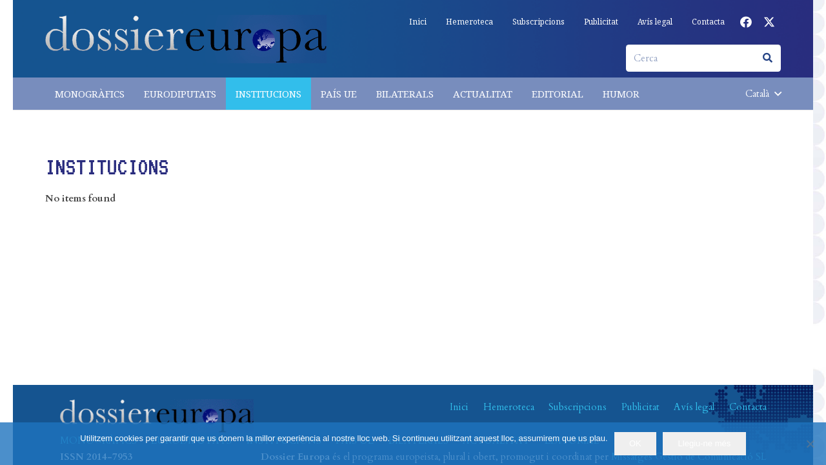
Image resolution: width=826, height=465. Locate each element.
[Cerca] (703, 58)
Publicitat (640, 406)
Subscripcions (578, 406)
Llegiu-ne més (704, 443)
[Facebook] (746, 22)
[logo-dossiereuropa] (186, 39)
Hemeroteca (508, 406)
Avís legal (694, 406)
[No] (809, 443)
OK (635, 443)
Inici (459, 406)
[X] (769, 22)
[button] (763, 93)
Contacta (748, 406)
